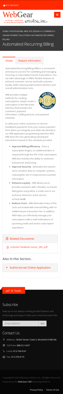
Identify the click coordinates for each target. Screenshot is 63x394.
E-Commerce (47, 31)
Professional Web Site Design (24, 31)
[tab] (30, 268)
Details (9, 60)
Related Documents (19, 239)
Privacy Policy (36, 389)
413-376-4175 (17, 356)
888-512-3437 (23, 345)
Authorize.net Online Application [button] (28, 267)
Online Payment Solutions (16, 35)
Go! (42, 323)
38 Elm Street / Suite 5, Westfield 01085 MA (36, 339)
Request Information (29, 60)
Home (5, 31)
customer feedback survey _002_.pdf (29, 246)
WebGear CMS (25, 381)
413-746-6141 (12, 5)
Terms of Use (52, 389)
